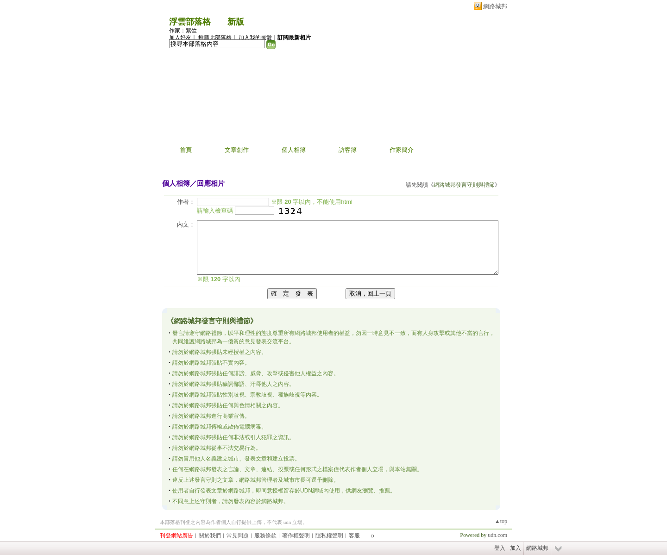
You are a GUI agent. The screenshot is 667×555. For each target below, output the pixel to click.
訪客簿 (348, 149)
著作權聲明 (296, 535)
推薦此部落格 (215, 37)
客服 (354, 535)
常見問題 (238, 535)
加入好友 (180, 37)
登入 (499, 548)
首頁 (186, 149)
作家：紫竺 (183, 30)
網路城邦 (495, 6)
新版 (235, 21)
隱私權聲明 (329, 535)
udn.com (497, 535)
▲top (501, 521)
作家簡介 (402, 149)
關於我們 (210, 535)
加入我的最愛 (255, 37)
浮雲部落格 (190, 21)
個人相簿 (294, 149)
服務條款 (265, 535)
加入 (515, 548)
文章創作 (237, 149)
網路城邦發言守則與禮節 (464, 185)
